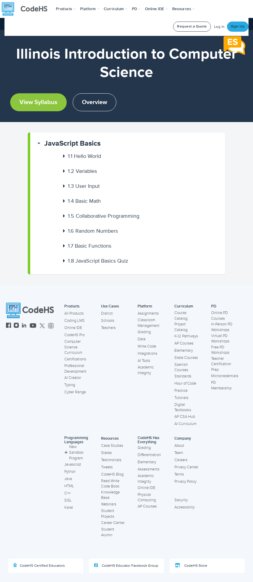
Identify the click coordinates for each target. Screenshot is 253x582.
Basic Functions (89, 246)
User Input (84, 186)
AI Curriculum (185, 423)
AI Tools (144, 360)
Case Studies (112, 445)
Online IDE (73, 327)
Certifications (75, 359)
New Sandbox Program (73, 452)
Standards (182, 376)
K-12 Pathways (186, 336)
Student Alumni (107, 532)
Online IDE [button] (156, 9)
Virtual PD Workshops (220, 338)
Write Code (147, 346)
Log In (219, 27)
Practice (181, 390)
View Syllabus (38, 102)
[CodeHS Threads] (51, 326)
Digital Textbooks (182, 407)
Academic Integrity (146, 370)
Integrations (147, 353)
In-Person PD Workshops (221, 327)
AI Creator (72, 377)
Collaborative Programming (103, 216)
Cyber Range (75, 392)
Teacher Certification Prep (221, 364)
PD (213, 306)
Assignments (148, 313)
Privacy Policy (185, 481)
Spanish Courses (181, 367)
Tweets (107, 467)
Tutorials (181, 397)
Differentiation (149, 455)
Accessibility (184, 507)
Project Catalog (181, 327)
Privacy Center (186, 467)
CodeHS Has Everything (148, 440)
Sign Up (238, 26)
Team (178, 452)
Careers (181, 460)
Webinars (108, 504)
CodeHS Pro (74, 335)
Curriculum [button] (116, 9)
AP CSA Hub (184, 416)
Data (142, 339)
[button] (66, 9)
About (179, 445)
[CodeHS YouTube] (33, 326)
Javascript (72, 464)
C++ (67, 493)
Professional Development (75, 368)
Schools (107, 320)
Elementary (183, 350)
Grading (144, 332)
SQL (68, 500)
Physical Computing (147, 497)
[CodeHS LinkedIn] (24, 326)
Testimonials (111, 460)
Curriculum (183, 306)
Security (181, 500)
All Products (74, 313)
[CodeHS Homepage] (27, 9)
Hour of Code (185, 383)
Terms (179, 474)
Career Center (113, 522)
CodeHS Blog (112, 474)
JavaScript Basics (72, 143)
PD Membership (221, 385)
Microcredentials (224, 376)
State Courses (186, 357)
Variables (82, 171)
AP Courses (183, 343)
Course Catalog (181, 315)
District (107, 313)
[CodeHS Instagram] (16, 326)
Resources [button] (183, 9)
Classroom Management (148, 323)
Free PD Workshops (220, 350)
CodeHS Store (191, 565)
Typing (69, 385)
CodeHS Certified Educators (39, 565)
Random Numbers (93, 231)
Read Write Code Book (110, 484)
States (106, 452)
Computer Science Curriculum (73, 347)
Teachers (108, 327)
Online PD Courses (219, 315)
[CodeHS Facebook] (8, 326)
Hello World (84, 156)
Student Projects (107, 513)
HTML (69, 486)
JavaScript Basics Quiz (98, 261)
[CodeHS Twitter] (42, 326)
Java (68, 478)
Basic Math (84, 201)
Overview (94, 102)
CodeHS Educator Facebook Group (126, 565)
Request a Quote (192, 26)
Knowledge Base (110, 495)
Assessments (148, 469)
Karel (68, 507)
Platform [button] (90, 9)
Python (70, 471)
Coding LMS (74, 320)
